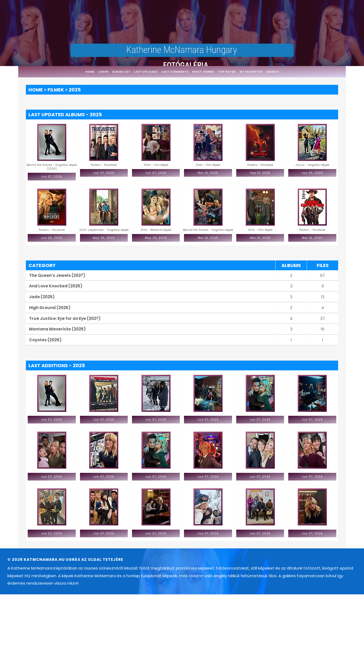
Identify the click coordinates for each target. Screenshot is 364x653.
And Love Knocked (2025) (55, 286)
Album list (121, 72)
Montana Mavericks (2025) (57, 329)
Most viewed (203, 72)
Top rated (227, 72)
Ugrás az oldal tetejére (94, 559)
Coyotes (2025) (45, 340)
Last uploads (146, 72)
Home (90, 72)
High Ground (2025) (49, 307)
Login (103, 72)
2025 (75, 89)
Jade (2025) (42, 297)
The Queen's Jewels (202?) (57, 275)
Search (272, 72)
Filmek (56, 89)
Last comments (175, 72)
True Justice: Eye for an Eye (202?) (65, 318)
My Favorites (251, 72)
